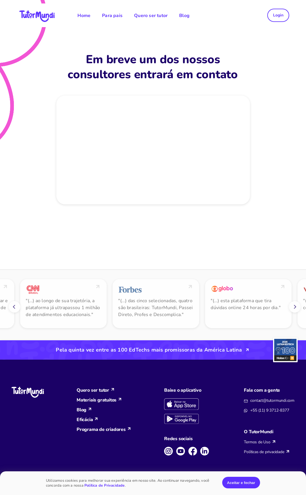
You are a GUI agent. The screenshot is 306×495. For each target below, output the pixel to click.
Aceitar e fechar (241, 483)
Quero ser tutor (151, 15)
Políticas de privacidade (264, 452)
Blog (184, 15)
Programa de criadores (101, 429)
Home (83, 15)
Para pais (112, 15)
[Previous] (14, 307)
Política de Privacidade (104, 485)
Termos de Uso (257, 442)
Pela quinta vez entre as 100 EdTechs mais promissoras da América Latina (149, 349)
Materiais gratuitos (96, 400)
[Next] (295, 307)
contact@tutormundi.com (272, 400)
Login (278, 15)
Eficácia (85, 419)
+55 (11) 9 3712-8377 (269, 410)
